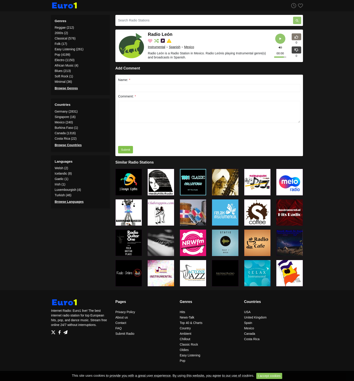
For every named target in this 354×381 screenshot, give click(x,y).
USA (247, 312)
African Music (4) (66, 65)
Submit (125, 149)
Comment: (127, 96)
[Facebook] (60, 331)
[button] (280, 47)
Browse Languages (69, 201)
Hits (182, 312)
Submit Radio (124, 333)
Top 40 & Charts (191, 323)
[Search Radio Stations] (204, 20)
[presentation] (152, 134)
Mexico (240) (64, 122)
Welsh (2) (61, 168)
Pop (182, 361)
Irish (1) (60, 184)
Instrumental (156, 47)
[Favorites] (299, 5)
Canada (249, 333)
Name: (124, 80)
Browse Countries (68, 145)
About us (121, 317)
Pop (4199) (62, 54)
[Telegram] (65, 331)
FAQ (118, 328)
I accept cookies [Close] (269, 376)
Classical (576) (65, 38)
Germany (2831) (66, 111)
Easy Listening (190, 355)
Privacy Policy (125, 312)
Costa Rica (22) (66, 138)
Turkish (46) (63, 195)
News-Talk (187, 317)
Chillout (185, 339)
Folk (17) (61, 44)
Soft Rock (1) (64, 76)
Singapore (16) (65, 117)
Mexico (189, 47)
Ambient (185, 333)
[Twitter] (54, 331)
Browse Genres (66, 88)
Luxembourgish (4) (68, 190)
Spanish (174, 47)
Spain (248, 323)
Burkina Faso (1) (66, 127)
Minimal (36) (63, 81)
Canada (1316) (65, 133)
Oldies (184, 350)
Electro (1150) (65, 60)
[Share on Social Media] (163, 41)
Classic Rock (189, 344)
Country (185, 328)
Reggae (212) (64, 27)
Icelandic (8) (63, 173)
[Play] (280, 39)
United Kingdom (255, 317)
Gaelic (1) (61, 179)
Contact (120, 323)
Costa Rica (251, 339)
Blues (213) (63, 71)
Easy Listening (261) (69, 49)
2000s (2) (61, 33)
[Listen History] (292, 5)
